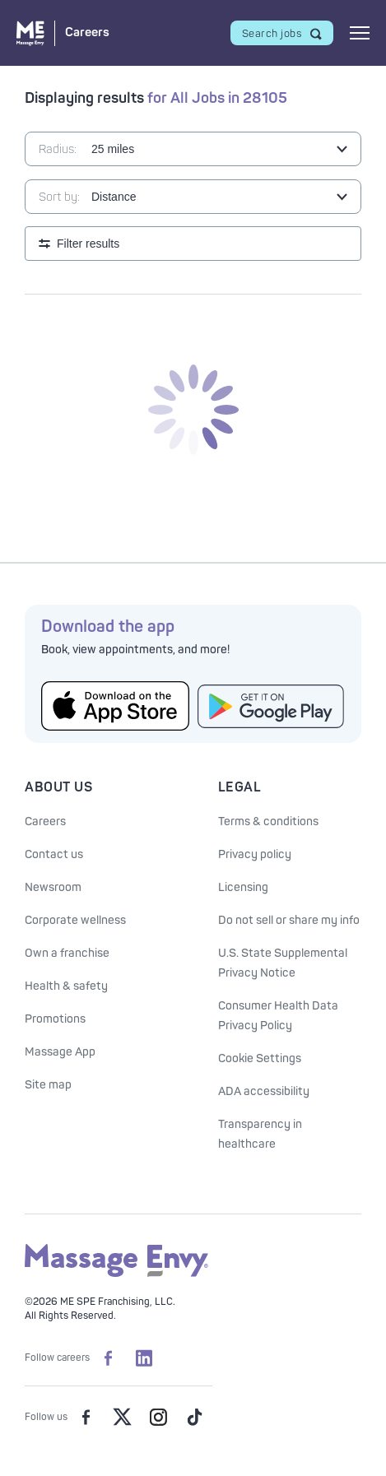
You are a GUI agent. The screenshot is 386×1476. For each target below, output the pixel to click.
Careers (45, 822)
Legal (240, 787)
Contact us (54, 854)
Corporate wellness (75, 920)
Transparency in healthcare (260, 1134)
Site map (48, 1085)
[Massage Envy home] (116, 1274)
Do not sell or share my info (289, 920)
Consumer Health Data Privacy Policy (278, 1016)
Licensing (243, 887)
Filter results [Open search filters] (88, 243)
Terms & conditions (268, 822)
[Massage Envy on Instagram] (158, 1417)
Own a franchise (67, 953)
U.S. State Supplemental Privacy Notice (282, 963)
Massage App (60, 1052)
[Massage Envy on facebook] (85, 1417)
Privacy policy (254, 854)
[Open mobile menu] (360, 32)
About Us (58, 787)
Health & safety (66, 986)
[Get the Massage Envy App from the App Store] (115, 706)
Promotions (55, 1019)
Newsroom (53, 887)
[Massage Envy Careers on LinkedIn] (144, 1357)
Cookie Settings (259, 1058)
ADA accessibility (263, 1091)
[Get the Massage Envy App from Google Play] (272, 706)
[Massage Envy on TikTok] (194, 1417)
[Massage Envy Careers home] (62, 33)
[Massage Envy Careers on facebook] (108, 1357)
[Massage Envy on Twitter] (122, 1417)
